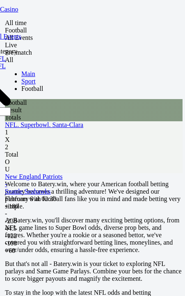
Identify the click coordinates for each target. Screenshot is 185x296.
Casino (9, 9)
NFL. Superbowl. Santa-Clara (44, 124)
